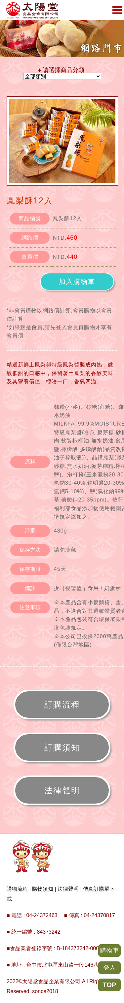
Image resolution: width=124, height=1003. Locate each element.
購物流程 (17, 889)
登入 (109, 967)
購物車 (109, 950)
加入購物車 (77, 281)
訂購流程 (62, 704)
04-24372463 (41, 915)
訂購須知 (62, 747)
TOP (109, 984)
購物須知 (42, 889)
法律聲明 (62, 790)
